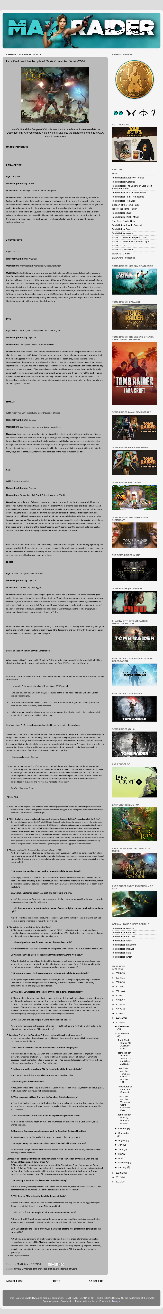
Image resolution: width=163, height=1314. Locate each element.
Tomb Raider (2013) (122, 213)
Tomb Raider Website (123, 928)
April (121, 1158)
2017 (118, 1009)
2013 (118, 1173)
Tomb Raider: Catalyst (123, 182)
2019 (118, 1000)
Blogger (116, 1301)
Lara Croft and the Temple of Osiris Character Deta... (124, 1103)
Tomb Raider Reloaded (123, 201)
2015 (118, 1018)
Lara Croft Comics (121, 253)
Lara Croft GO (119, 245)
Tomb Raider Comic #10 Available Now (124, 1044)
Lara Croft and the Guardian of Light (130, 241)
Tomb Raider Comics (122, 229)
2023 (118, 982)
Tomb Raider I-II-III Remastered (128, 196)
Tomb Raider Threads (123, 949)
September (124, 1133)
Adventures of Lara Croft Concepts (125, 1089)
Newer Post (14, 1281)
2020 (118, 995)
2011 (118, 1181)
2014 (118, 1022)
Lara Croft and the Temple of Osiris (130, 237)
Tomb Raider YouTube (123, 936)
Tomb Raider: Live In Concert (127, 225)
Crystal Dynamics (23, 1269)
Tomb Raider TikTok (122, 952)
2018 (118, 1004)
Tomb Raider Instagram (124, 944)
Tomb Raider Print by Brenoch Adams (124, 1118)
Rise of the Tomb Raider (124, 209)
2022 (118, 986)
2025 (118, 973)
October (122, 1128)
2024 (118, 977)
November (123, 1033)
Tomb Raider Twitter (122, 940)
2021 (118, 991)
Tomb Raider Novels (122, 233)
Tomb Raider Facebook (124, 932)
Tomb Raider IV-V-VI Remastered (129, 192)
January (122, 1167)
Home (56, 1281)
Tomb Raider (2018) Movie (125, 217)
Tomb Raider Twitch (122, 957)
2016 (118, 1013)
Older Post (96, 1281)
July (120, 1145)
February (123, 1162)
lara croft (37, 1269)
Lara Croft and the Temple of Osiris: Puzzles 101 (124, 1075)
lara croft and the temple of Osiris (60, 1269)
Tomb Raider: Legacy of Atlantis (128, 177)
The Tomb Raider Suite (123, 221)
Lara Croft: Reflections (123, 257)
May (120, 1154)
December (123, 1026)
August (122, 1140)
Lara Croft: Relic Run (122, 249)
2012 (118, 1177)
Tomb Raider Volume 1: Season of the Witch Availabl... (124, 1058)
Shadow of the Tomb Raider (126, 205)
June (121, 1149)
